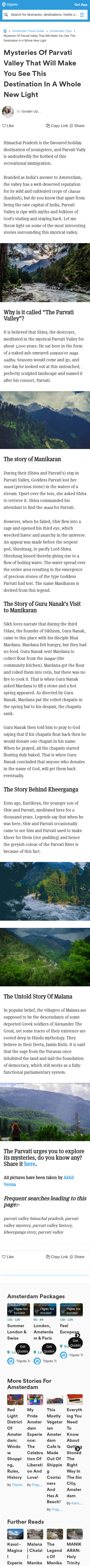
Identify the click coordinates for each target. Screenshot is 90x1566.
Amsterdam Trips (61, 31)
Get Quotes (22, 1349)
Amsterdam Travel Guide (28, 31)
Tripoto (17, 1485)
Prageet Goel (42, 1485)
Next (77, 1335)
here (29, 1164)
